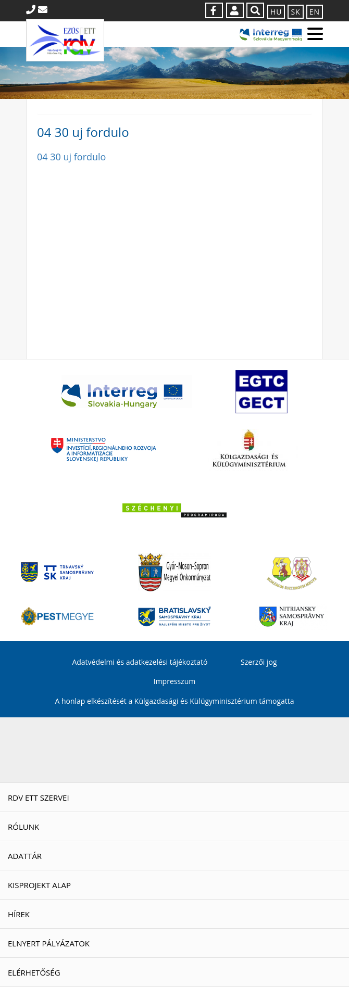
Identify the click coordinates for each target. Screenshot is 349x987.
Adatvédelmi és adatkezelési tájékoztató (139, 662)
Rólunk (23, 826)
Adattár (25, 856)
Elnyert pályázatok (49, 943)
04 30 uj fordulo (71, 156)
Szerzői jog (259, 662)
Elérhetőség (34, 972)
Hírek (19, 914)
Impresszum (174, 681)
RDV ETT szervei (38, 797)
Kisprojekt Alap (39, 885)
